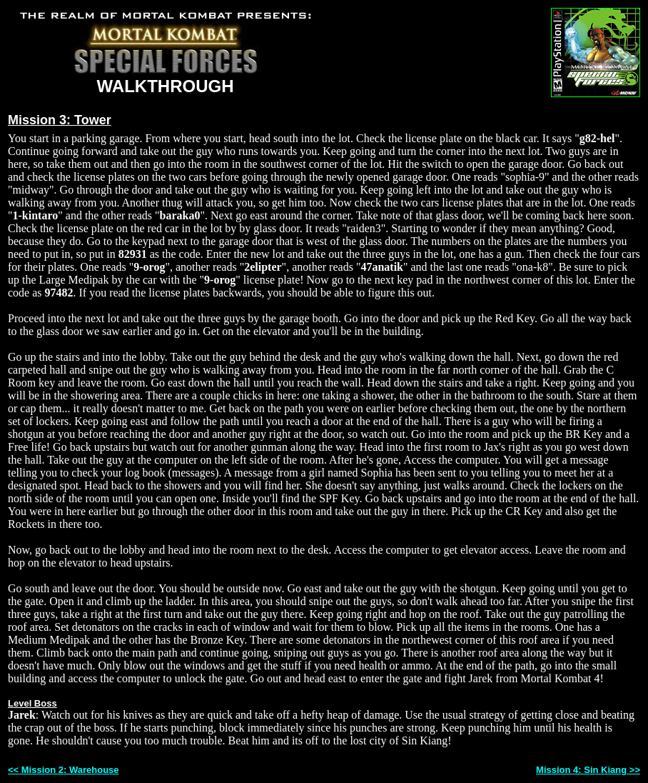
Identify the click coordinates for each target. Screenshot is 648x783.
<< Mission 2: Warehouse (63, 769)
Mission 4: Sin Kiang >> (588, 769)
